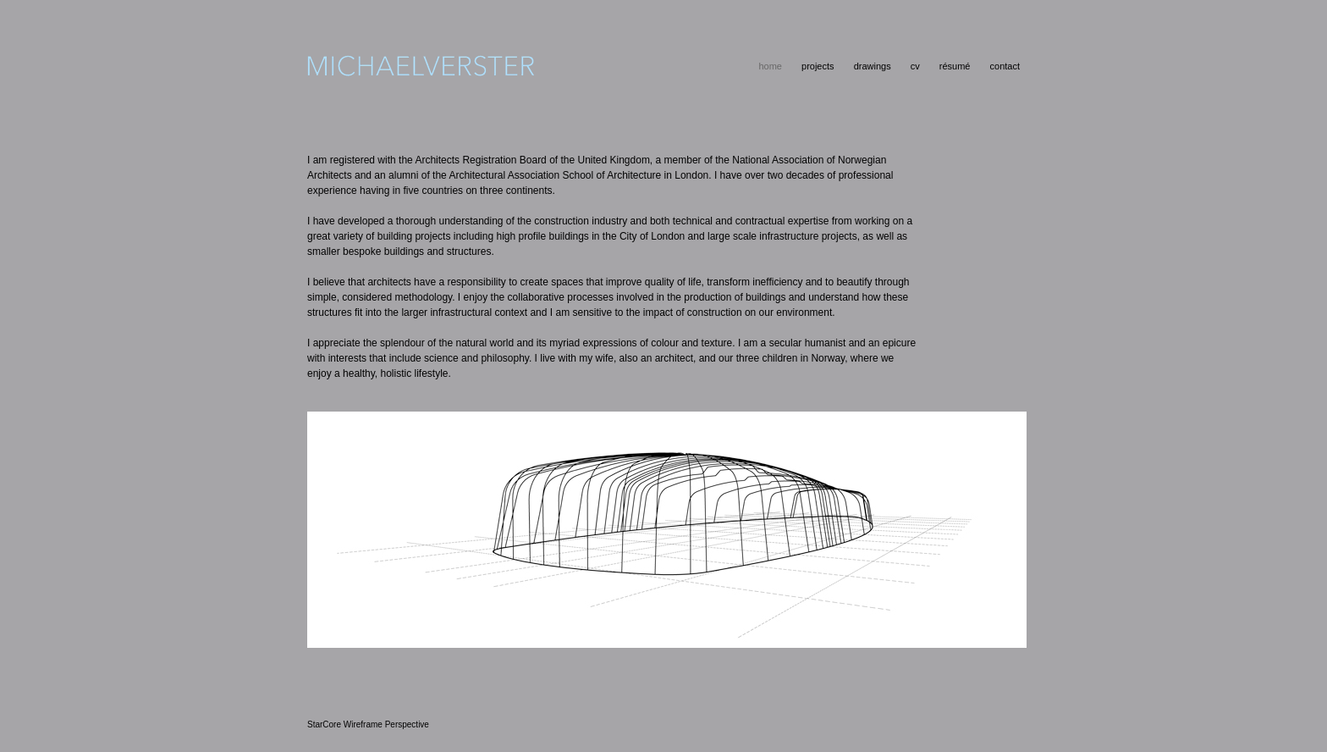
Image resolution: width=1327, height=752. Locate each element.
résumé (955, 66)
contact (1005, 66)
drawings (872, 66)
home (770, 66)
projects (817, 66)
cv (915, 66)
